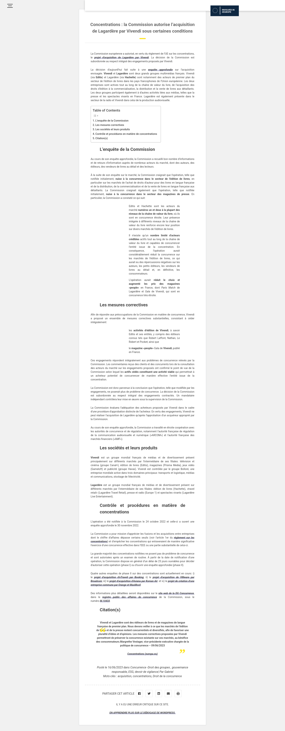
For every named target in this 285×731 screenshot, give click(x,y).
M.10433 (105, 600)
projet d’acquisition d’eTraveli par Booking (119, 577)
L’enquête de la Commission (112, 120)
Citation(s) (101, 138)
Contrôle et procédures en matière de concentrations (126, 134)
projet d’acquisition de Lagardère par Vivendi (121, 57)
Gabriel (168, 672)
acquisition (124, 676)
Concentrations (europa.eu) (142, 653)
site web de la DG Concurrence (176, 593)
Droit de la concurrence (167, 676)
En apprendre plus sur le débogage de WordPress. (142, 712)
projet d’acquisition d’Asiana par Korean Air (133, 581)
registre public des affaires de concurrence (129, 597)
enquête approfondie (160, 69)
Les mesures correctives (109, 125)
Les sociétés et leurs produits (112, 129)
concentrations (142, 676)
